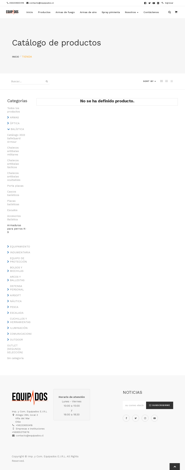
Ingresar (167, 3)
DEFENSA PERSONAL (17, 288)
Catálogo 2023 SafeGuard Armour (16, 138)
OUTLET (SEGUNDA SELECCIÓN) (15, 349)
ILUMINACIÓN (19, 328)
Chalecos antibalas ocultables (13, 177)
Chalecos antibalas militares (13, 151)
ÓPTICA (15, 123)
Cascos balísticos (13, 193)
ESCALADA (16, 312)
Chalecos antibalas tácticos (13, 164)
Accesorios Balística (14, 217)
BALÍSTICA (17, 129)
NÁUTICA (16, 301)
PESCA (14, 307)
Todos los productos (13, 110)
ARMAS (14, 117)
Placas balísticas (13, 202)
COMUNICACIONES (19, 333)
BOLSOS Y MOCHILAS (16, 269)
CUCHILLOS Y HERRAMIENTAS (19, 320)
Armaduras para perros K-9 (16, 229)
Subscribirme (159, 405)
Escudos (12, 210)
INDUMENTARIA (19, 252)
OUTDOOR (16, 339)
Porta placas (15, 185)
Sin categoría (15, 358)
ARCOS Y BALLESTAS (17, 278)
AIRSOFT (15, 295)
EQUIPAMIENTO (19, 246)
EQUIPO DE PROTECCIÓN (18, 260)
